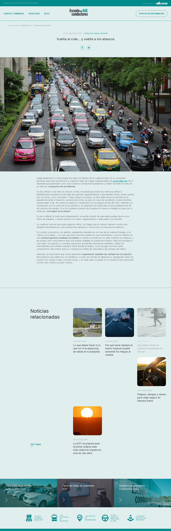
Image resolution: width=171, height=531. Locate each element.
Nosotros (34, 13)
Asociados (16, 3)
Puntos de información (151, 13)
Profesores (25, 3)
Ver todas (35, 444)
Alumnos (6, 3)
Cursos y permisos (13, 13)
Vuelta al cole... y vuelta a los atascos (36, 25)
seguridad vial (120, 181)
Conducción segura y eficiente (96, 33)
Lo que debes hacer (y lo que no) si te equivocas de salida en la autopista (87, 348)
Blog (47, 13)
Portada (11, 25)
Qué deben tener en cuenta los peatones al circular (149, 348)
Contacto (35, 3)
